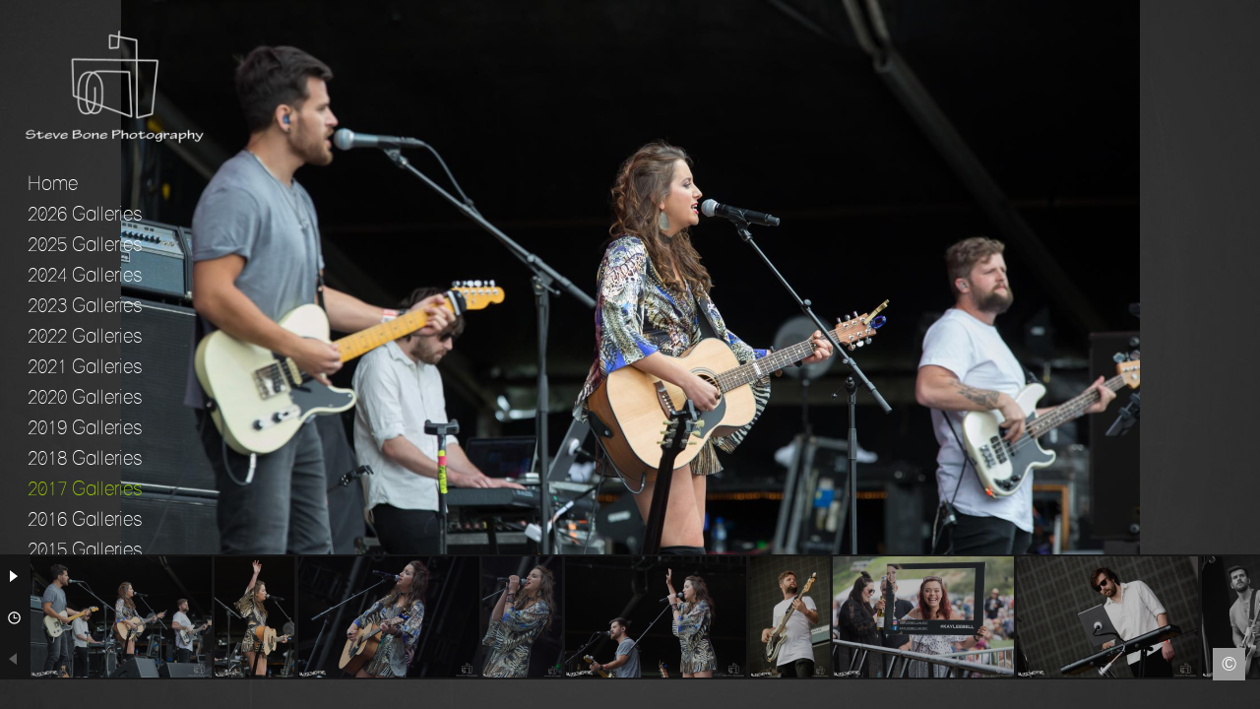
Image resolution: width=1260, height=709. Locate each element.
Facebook (14, 694)
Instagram (1245, 694)
